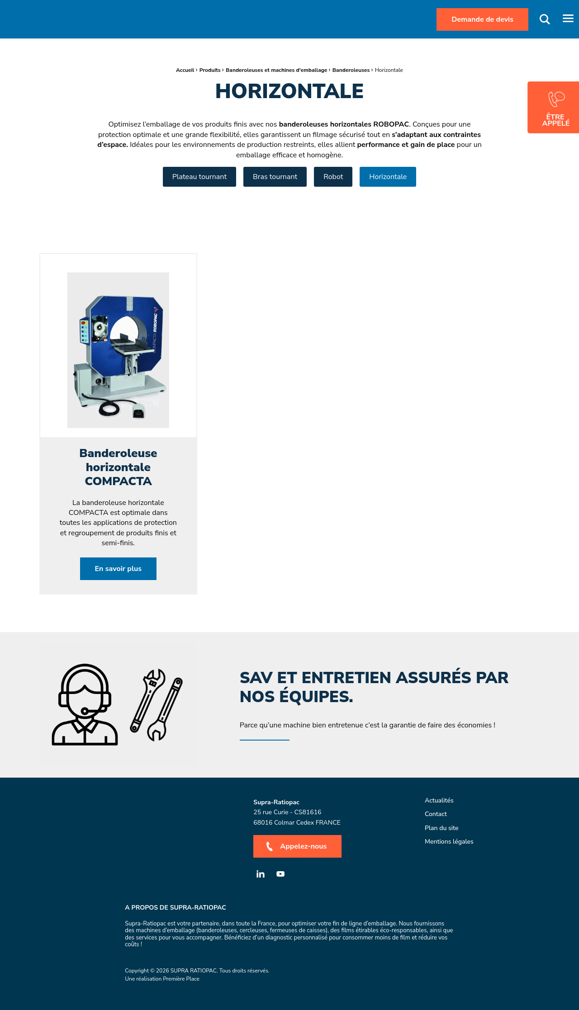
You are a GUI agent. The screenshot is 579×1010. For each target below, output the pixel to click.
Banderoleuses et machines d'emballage (276, 70)
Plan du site (442, 828)
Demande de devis (482, 19)
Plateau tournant (199, 177)
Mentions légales (449, 842)
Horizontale (388, 177)
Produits (210, 70)
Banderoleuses (351, 70)
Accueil (185, 70)
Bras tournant (275, 177)
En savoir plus (118, 569)
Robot (333, 177)
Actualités (439, 801)
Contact (436, 814)
